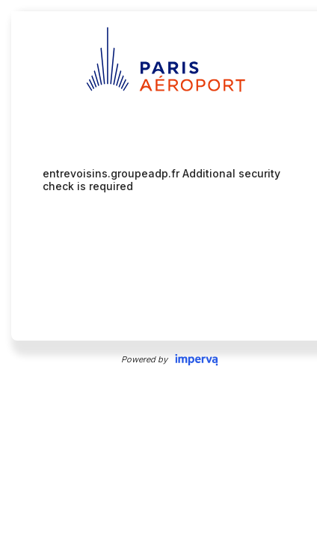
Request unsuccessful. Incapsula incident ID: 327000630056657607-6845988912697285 (158, 269)
